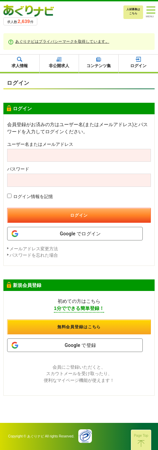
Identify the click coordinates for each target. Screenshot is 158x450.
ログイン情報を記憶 (30, 196)
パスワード (18, 169)
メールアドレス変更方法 (33, 248)
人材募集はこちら (133, 11)
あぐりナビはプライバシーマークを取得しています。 (62, 41)
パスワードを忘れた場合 (33, 255)
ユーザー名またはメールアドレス (40, 144)
